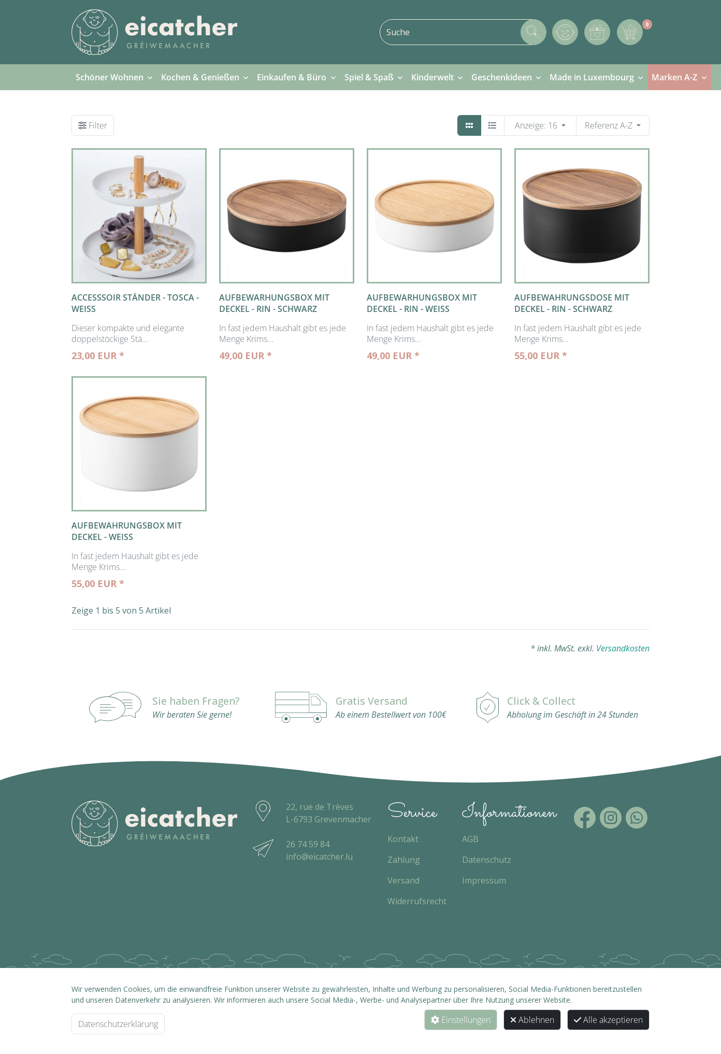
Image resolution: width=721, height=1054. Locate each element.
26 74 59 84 (307, 844)
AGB (470, 839)
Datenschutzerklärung (118, 1024)
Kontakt (403, 839)
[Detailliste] (492, 125)
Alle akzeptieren (608, 1019)
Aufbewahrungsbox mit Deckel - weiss (126, 531)
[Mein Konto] (565, 32)
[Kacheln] (469, 125)
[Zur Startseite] (154, 32)
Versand (403, 880)
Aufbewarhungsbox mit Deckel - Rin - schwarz (274, 303)
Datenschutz (486, 859)
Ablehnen (532, 1019)
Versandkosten (623, 648)
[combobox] (463, 32)
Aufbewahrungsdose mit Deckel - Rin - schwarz (571, 303)
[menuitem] (114, 77)
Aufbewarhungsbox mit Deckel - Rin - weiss (422, 303)
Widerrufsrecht (416, 901)
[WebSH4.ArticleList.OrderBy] (613, 125)
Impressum (484, 880)
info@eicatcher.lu (319, 856)
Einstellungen (461, 1019)
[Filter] (92, 125)
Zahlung (403, 859)
